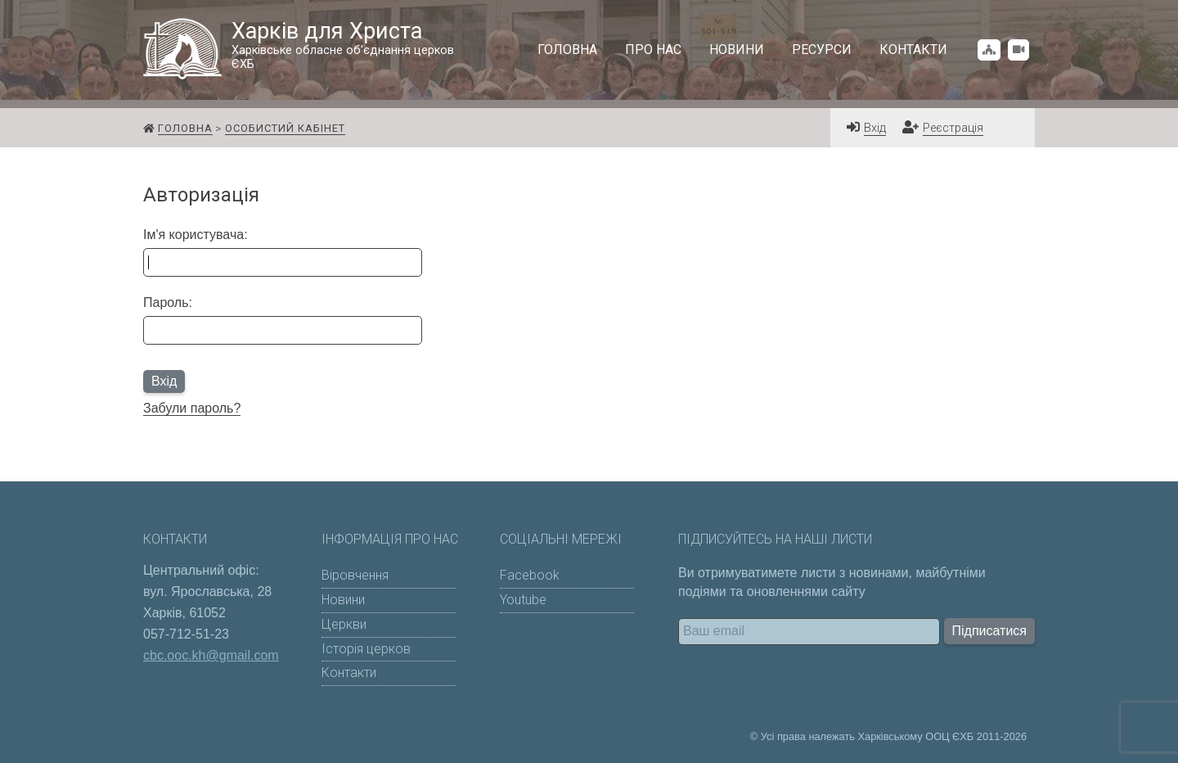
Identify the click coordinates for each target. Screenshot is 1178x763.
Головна (567, 49)
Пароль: (167, 302)
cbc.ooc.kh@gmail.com (211, 655)
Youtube (523, 599)
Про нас (653, 49)
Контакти (913, 49)
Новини (736, 49)
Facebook (530, 575)
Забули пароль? (192, 408)
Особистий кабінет (285, 128)
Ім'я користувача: (195, 235)
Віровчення (355, 575)
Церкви (343, 624)
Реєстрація (953, 128)
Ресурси (822, 49)
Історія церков (366, 649)
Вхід (875, 128)
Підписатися (989, 631)
